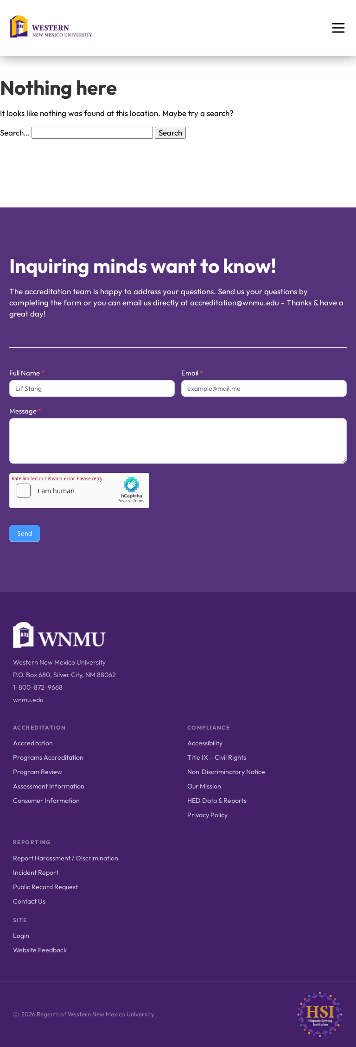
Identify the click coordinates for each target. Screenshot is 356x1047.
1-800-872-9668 (38, 687)
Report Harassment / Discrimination (65, 858)
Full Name (26, 372)
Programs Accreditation (48, 757)
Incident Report (35, 872)
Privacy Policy (207, 815)
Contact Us (29, 901)
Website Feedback (40, 950)
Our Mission (204, 786)
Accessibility (204, 743)
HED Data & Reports (217, 800)
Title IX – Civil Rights (216, 757)
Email (192, 372)
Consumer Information (46, 800)
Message (25, 411)
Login (21, 935)
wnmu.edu (28, 700)
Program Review (37, 772)
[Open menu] (338, 27)
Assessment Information (48, 786)
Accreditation (33, 743)
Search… (15, 132)
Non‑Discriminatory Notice (226, 772)
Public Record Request (45, 887)
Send (24, 533)
